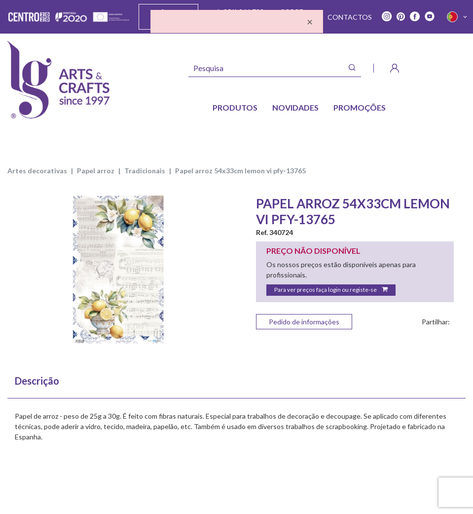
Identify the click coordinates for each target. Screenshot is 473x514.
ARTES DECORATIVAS (37, 170)
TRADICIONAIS (144, 170)
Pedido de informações (304, 321)
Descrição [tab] (37, 381)
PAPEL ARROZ (95, 170)
